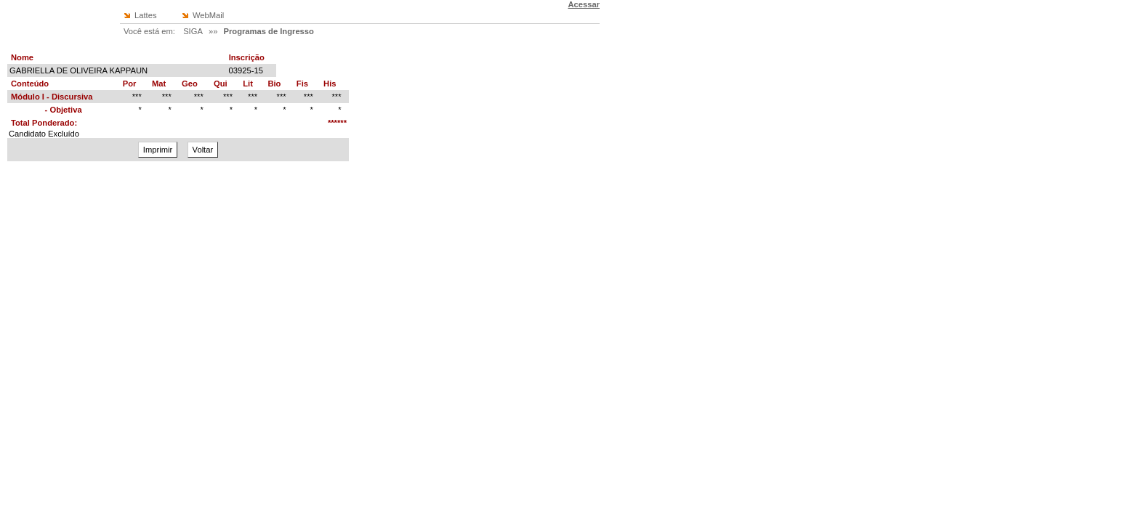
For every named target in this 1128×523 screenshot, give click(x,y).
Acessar (584, 4)
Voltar (203, 149)
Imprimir (157, 149)
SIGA (193, 31)
